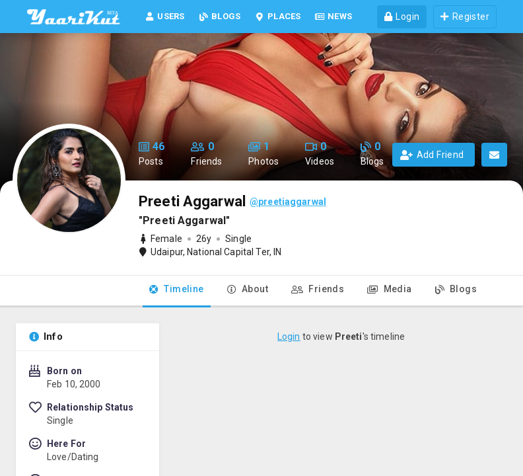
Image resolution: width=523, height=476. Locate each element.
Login (288, 336)
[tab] (177, 291)
